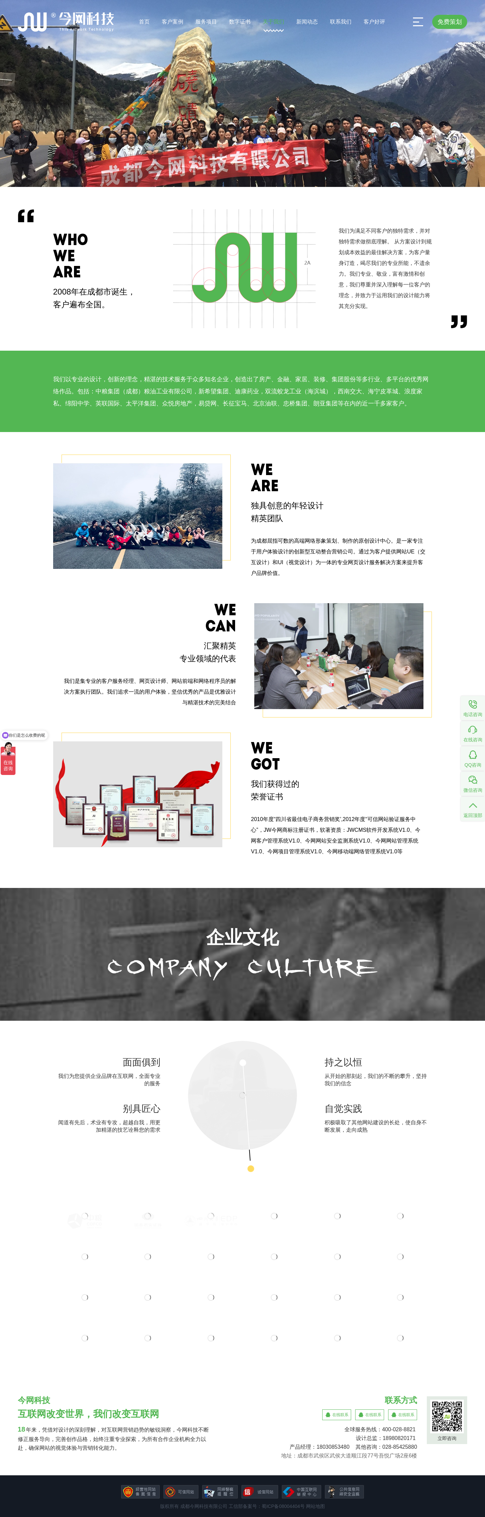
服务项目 (206, 22)
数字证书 (240, 22)
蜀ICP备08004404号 (283, 1506)
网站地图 (315, 1506)
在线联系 (340, 1414)
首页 (144, 22)
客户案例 (172, 22)
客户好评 (374, 22)
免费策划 (450, 21)
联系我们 (340, 22)
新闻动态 (307, 22)
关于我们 (273, 22)
